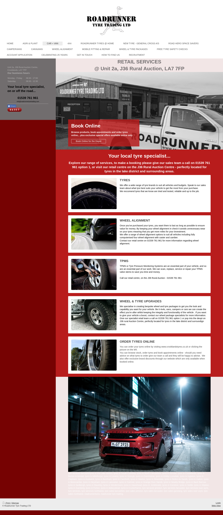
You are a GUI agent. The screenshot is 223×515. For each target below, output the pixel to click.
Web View (216, 505)
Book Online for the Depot (88, 141)
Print (6, 503)
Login (218, 503)
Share (11, 106)
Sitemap (15, 503)
